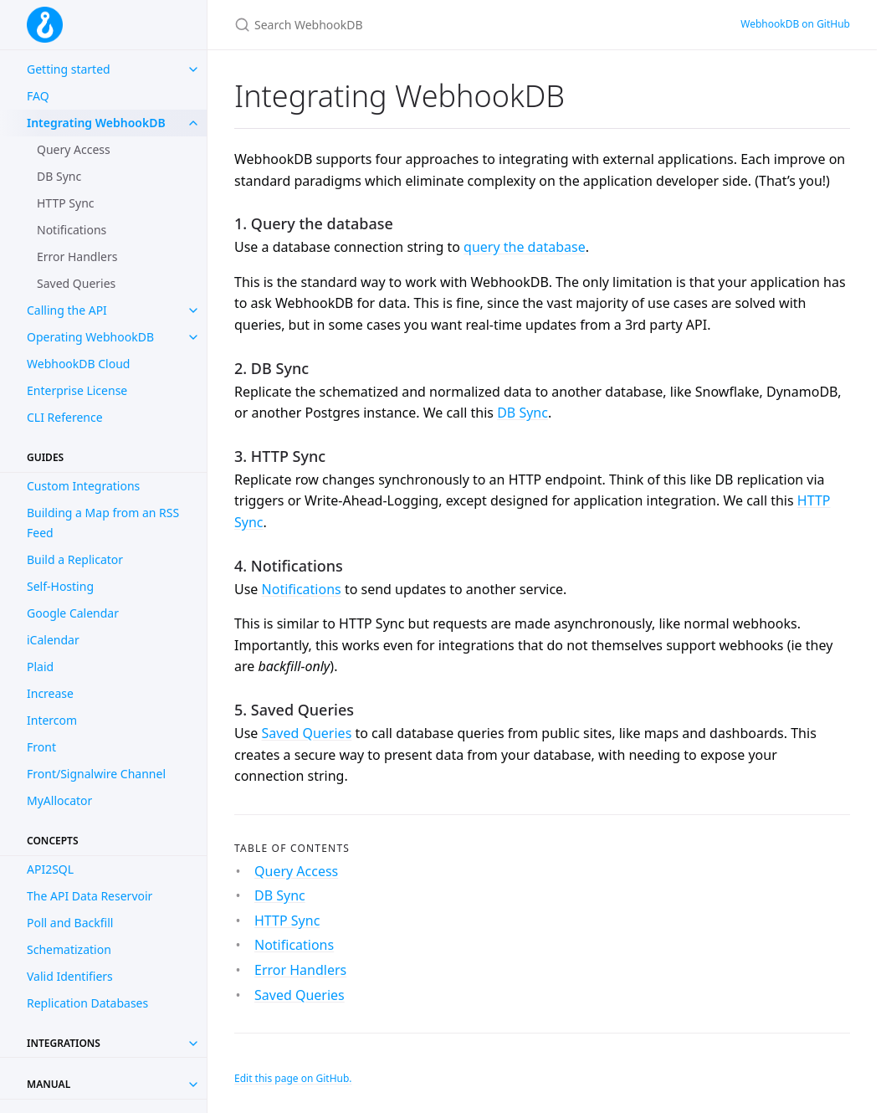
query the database (524, 247)
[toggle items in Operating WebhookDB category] (193, 337)
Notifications (71, 230)
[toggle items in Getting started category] (193, 69)
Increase (50, 693)
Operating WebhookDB (90, 337)
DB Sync (59, 176)
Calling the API (67, 310)
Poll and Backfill (70, 923)
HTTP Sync (66, 203)
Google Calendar (73, 613)
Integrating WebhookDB (96, 123)
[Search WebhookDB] (431, 24)
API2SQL (50, 869)
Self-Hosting (60, 586)
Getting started (68, 69)
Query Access (73, 149)
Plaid (40, 666)
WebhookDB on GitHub (795, 24)
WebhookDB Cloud (78, 364)
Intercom (52, 720)
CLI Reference (65, 417)
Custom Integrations (83, 486)
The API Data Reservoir (89, 896)
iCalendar (53, 640)
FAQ (38, 96)
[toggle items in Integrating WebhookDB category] (193, 123)
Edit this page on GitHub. (293, 1078)
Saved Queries (76, 283)
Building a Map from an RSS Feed (103, 523)
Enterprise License (77, 390)
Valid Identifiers (70, 976)
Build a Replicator (75, 559)
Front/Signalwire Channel (96, 774)
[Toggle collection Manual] (193, 1084)
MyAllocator (59, 800)
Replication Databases (87, 1003)
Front (41, 747)
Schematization (69, 949)
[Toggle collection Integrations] (193, 1043)
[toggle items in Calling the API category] (193, 310)
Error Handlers (77, 256)
